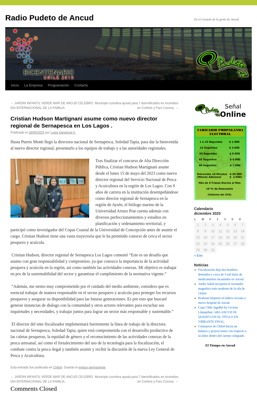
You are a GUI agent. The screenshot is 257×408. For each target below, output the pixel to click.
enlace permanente (92, 367)
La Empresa (33, 85)
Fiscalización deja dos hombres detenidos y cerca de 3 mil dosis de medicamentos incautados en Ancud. (221, 274)
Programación (58, 85)
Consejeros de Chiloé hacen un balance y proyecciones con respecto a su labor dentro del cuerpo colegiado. (222, 331)
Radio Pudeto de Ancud (49, 17)
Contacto (81, 85)
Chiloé (57, 367)
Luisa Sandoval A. (63, 132)
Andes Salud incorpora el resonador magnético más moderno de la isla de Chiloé (221, 288)
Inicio (15, 85)
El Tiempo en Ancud (220, 345)
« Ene (198, 255)
